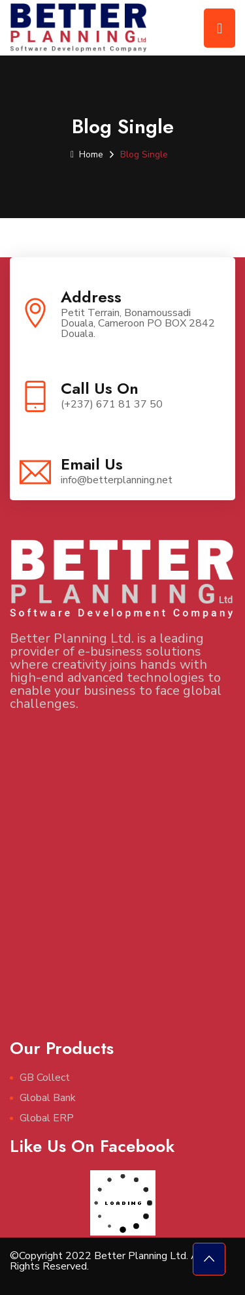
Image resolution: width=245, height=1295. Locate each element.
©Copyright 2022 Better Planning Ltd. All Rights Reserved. (107, 1261)
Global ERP (47, 1118)
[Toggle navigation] (219, 28)
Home (87, 154)
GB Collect (45, 1077)
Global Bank (48, 1098)
